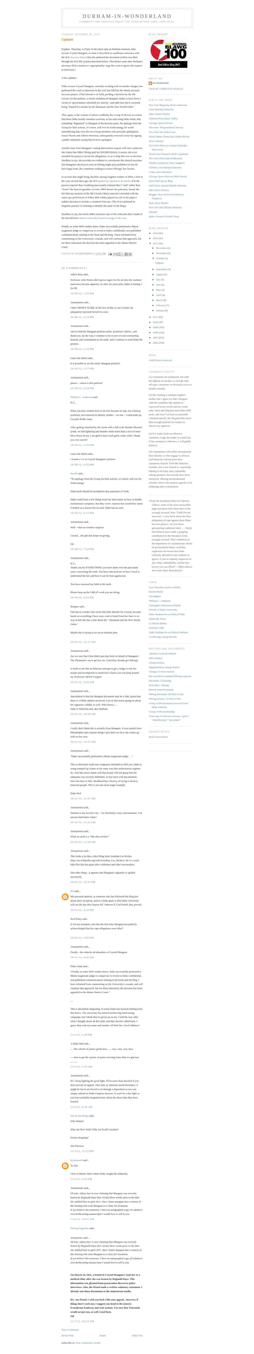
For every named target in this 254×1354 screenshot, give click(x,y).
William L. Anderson (81, 397)
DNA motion (155, 658)
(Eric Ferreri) (159, 190)
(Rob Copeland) (168, 153)
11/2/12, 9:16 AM (81, 1106)
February (161, 305)
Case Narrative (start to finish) (164, 587)
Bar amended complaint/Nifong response (170, 676)
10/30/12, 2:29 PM (82, 444)
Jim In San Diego (79, 1115)
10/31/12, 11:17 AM (83, 798)
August (160, 274)
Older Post (137, 1335)
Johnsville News (157, 618)
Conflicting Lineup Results (163, 636)
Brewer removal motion (161, 689)
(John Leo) (162, 131)
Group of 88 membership (162, 711)
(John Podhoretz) (165, 158)
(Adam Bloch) (169, 136)
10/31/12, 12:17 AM (83, 641)
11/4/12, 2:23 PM (81, 1179)
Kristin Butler (156, 591)
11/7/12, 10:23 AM (82, 1321)
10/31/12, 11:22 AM (83, 822)
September (162, 269)
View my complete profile (166, 89)
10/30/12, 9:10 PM (82, 597)
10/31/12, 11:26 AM (83, 841)
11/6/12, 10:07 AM (82, 1219)
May (158, 289)
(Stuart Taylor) (159, 113)
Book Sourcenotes (158, 736)
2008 (156, 332)
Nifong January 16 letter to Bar (165, 698)
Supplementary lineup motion (164, 667)
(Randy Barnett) (167, 185)
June (158, 284)
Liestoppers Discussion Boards (165, 605)
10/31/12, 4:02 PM (82, 957)
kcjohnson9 (76, 1160)
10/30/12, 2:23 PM (82, 388)
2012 (156, 243)
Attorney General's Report (162, 653)
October (160, 258)
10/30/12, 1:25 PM (82, 293)
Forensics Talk (156, 627)
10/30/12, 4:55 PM (82, 464)
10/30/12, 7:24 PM (82, 549)
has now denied (79, 57)
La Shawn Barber (158, 623)
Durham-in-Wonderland (127, 16)
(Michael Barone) (165, 167)
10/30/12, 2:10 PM (82, 316)
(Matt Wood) (168, 176)
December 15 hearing (160, 680)
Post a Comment (70, 1329)
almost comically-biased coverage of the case (102, 218)
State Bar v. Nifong (159, 685)
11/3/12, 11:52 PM (82, 1151)
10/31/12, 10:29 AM (83, 713)
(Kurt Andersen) (168, 105)
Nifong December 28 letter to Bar (166, 694)
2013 (156, 238)
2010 (156, 322)
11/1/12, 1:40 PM (81, 1034)
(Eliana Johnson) (165, 207)
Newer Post (67, 1335)
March (159, 300)
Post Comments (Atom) (88, 1342)
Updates (159, 262)
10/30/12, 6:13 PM (82, 512)
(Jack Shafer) (158, 202)
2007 (156, 337)
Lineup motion (156, 662)
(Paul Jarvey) (166, 127)
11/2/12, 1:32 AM (81, 1066)
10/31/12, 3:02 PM (82, 937)
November (161, 253)
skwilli (73, 473)
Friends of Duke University (163, 609)
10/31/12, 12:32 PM (82, 881)
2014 (156, 233)
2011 (156, 316)
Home (103, 1335)
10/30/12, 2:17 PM (82, 368)
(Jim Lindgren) (167, 162)
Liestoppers (155, 596)
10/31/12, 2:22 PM (82, 909)
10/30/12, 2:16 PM (82, 348)
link (82, 459)
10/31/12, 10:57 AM (83, 741)
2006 (156, 342)
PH (72, 891)
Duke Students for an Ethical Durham (168, 632)
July (158, 279)
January (160, 310)
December (161, 247)
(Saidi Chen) (164, 216)
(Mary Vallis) (163, 118)
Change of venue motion (161, 671)
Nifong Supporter (79, 1228)
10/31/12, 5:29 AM (82, 682)
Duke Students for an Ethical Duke (167, 614)
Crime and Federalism (160, 172)
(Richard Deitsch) (161, 109)
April (159, 294)
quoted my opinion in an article (114, 180)
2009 (156, 327)
